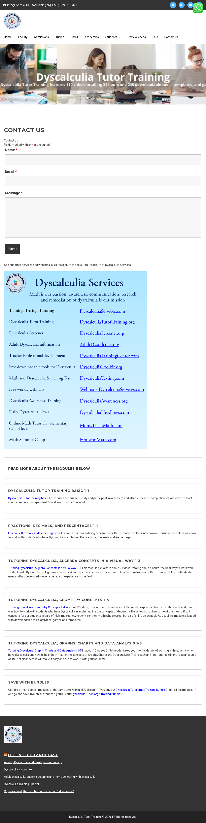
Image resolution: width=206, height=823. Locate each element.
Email (11, 171)
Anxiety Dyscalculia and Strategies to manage (33, 762)
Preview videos (136, 37)
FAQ (155, 37)
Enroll (74, 37)
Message (14, 193)
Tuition (60, 37)
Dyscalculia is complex (18, 769)
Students (112, 37)
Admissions (41, 37)
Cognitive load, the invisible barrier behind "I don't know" (39, 791)
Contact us (171, 37)
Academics (91, 37)
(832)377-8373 (67, 5)
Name (11, 150)
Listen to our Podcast (33, 755)
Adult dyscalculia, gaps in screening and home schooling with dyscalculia (49, 776)
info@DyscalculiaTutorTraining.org (29, 5)
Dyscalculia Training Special (21, 784)
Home (8, 37)
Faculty (22, 37)
